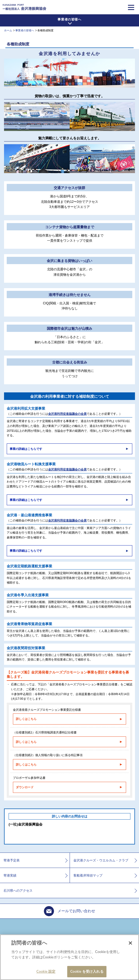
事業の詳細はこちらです (26, 448)
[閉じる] (130, 943)
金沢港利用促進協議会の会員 (67, 413)
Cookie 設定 (46, 971)
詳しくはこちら (26, 718)
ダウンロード (25, 787)
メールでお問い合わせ (69, 911)
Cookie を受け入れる (86, 971)
